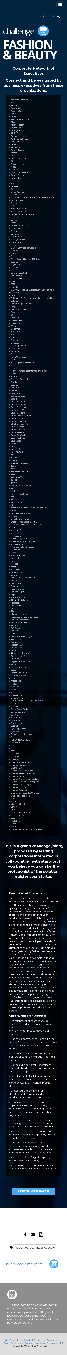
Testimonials (53, 1343)
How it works (25, 1340)
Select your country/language (35, 1247)
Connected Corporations (47, 1340)
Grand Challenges (13, 1343)
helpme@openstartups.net (24, 1264)
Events (12, 1340)
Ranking (29, 1343)
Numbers (40, 1343)
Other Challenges (52, 16)
